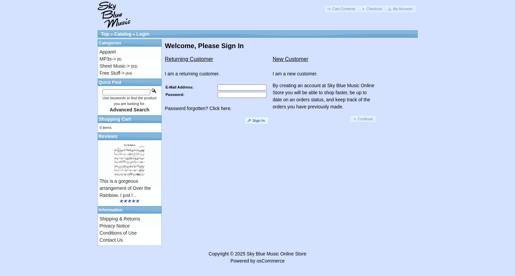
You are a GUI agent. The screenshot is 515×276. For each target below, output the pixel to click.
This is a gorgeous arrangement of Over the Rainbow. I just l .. (125, 188)
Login (142, 34)
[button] (341, 9)
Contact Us (111, 240)
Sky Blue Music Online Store (276, 253)
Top (105, 34)
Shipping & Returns (120, 218)
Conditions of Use (118, 233)
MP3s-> (108, 59)
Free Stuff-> (112, 73)
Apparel (108, 52)
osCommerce (271, 261)
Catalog (122, 34)
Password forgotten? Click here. (198, 108)
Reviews (108, 136)
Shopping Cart (115, 119)
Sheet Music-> (115, 66)
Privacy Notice (115, 226)
